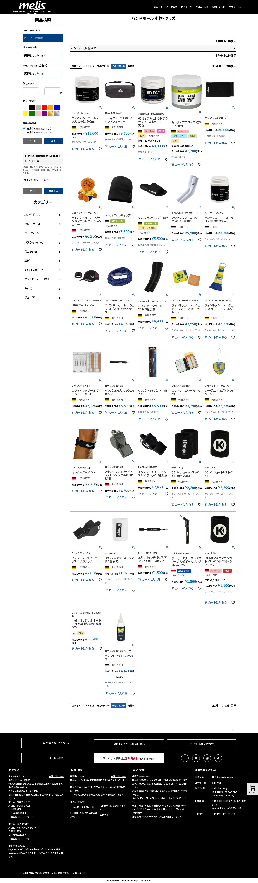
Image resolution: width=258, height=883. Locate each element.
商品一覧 (158, 7)
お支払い (14, 770)
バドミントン (31, 233)
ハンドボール (32, 214)
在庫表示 (53, 190)
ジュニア (29, 297)
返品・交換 (138, 770)
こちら (170, 798)
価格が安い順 (103, 66)
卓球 (27, 260)
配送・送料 (76, 770)
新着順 (131, 66)
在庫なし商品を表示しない (38, 128)
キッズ (28, 288)
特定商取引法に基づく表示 (36, 873)
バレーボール (32, 224)
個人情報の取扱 (61, 873)
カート (242, 7)
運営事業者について (206, 770)
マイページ (186, 7)
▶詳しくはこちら (56, 776)
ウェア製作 (171, 7)
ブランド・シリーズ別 (36, 279)
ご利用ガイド (201, 7)
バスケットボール (34, 242)
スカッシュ (30, 251)
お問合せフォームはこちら (224, 813)
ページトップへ (233, 730)
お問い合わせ (218, 7)
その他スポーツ (33, 270)
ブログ (232, 7)
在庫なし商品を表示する (37, 132)
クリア (32, 141)
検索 (53, 141)
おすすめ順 (88, 66)
